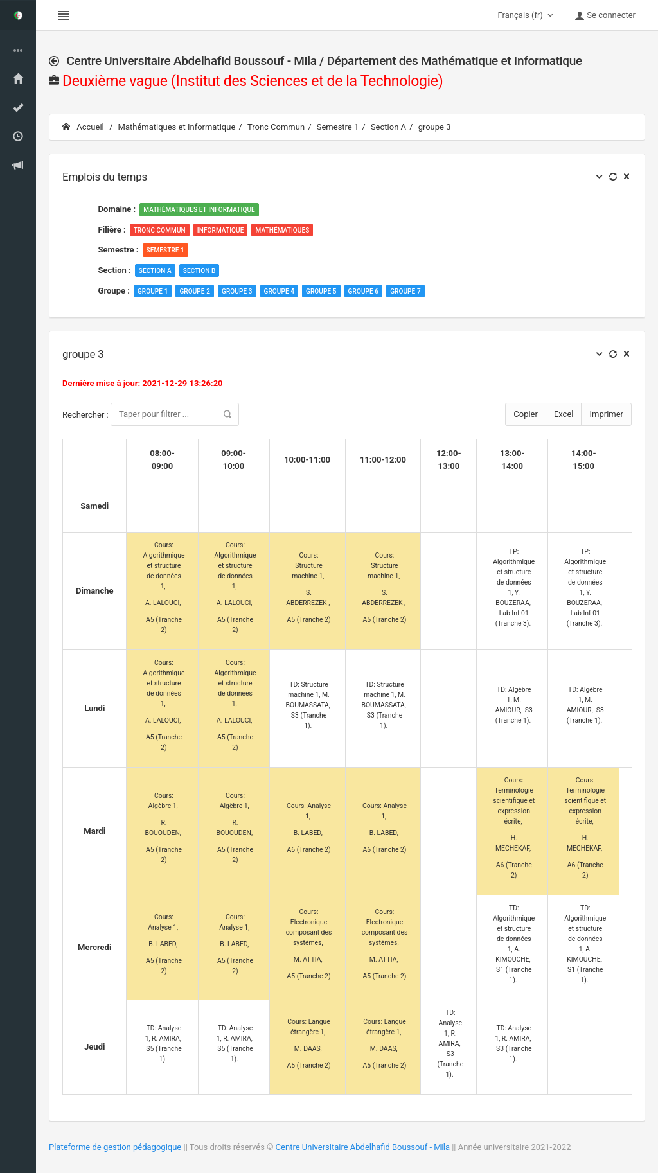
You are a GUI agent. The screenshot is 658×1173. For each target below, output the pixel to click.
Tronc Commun (276, 127)
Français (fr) (527, 15)
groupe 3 (434, 127)
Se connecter (605, 15)
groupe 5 (321, 291)
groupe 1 (153, 291)
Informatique (220, 230)
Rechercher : (150, 414)
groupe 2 (194, 291)
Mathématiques (282, 230)
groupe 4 (279, 291)
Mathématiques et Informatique (177, 127)
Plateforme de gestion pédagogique (115, 1147)
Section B (199, 270)
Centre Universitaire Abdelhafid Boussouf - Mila (363, 1147)
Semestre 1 (338, 127)
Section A (388, 127)
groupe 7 (405, 291)
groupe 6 (363, 291)
